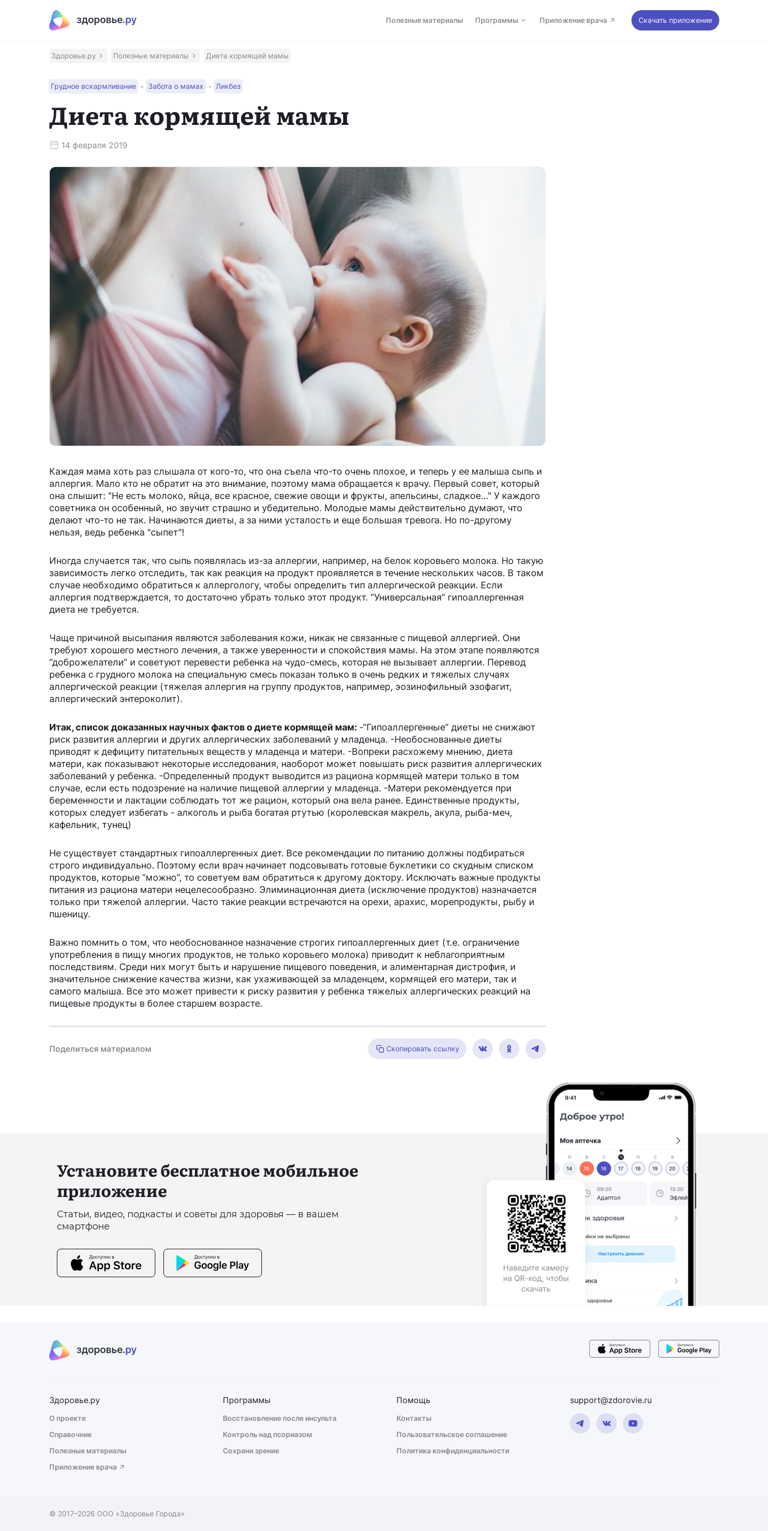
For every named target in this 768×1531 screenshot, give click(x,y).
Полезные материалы (424, 20)
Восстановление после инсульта (280, 1418)
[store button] (106, 1264)
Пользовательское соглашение (451, 1434)
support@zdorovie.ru (611, 1400)
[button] (78, 56)
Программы (501, 20)
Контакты (413, 1418)
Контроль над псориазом (267, 1434)
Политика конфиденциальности (452, 1450)
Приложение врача (578, 20)
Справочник (70, 1434)
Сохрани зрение (251, 1450)
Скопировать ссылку (417, 1049)
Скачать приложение (675, 20)
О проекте (67, 1418)
